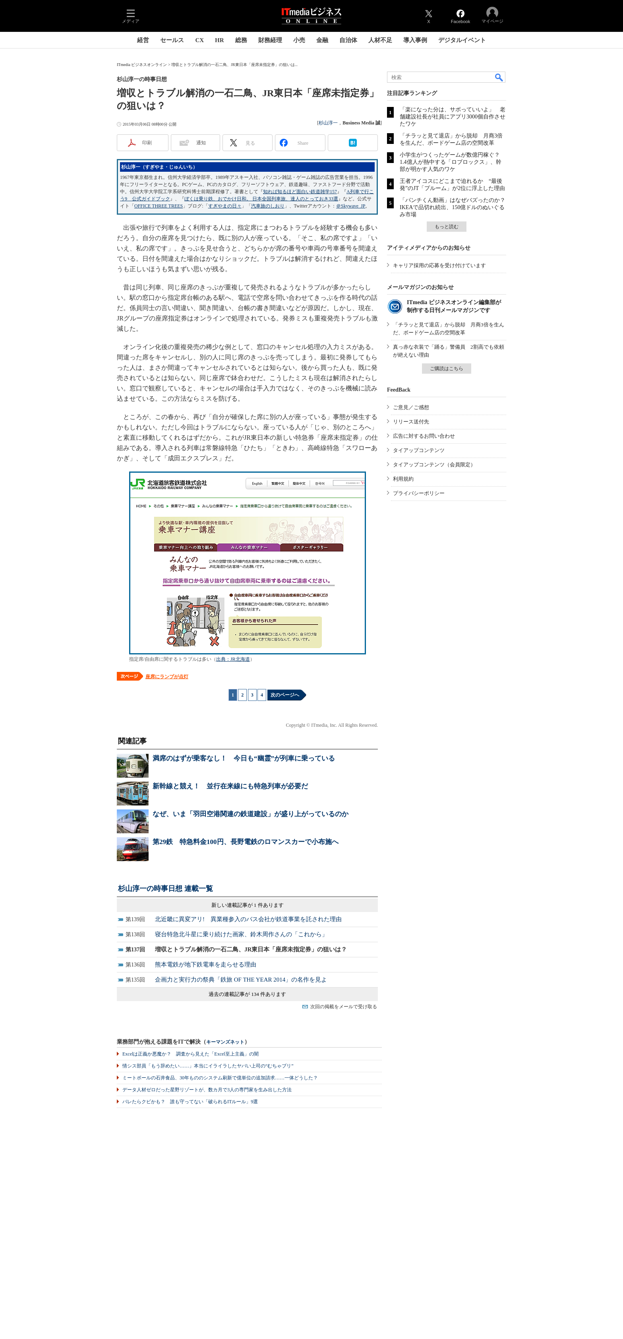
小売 (299, 40)
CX (199, 40)
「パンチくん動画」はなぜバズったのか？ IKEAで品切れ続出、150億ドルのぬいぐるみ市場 (455, 207)
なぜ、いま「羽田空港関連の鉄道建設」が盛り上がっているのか (250, 814)
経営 (143, 40)
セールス (172, 40)
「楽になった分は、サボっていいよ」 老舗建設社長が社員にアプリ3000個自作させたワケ (452, 117)
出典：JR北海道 (233, 659)
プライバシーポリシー (419, 493)
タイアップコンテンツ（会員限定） (434, 465)
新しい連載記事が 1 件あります (247, 905)
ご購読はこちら (446, 368)
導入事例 (415, 40)
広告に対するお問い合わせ (424, 436)
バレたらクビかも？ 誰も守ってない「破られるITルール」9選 (190, 1101)
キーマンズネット (225, 1042)
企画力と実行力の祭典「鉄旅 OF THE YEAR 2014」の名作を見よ (241, 979)
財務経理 (270, 40)
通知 (201, 143)
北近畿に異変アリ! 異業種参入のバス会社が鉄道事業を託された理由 (248, 919)
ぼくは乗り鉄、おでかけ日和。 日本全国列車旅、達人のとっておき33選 (261, 199)
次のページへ (285, 695)
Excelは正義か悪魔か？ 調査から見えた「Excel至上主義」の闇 (190, 1054)
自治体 (348, 40)
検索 (499, 77)
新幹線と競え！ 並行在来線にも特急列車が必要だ (230, 786)
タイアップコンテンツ (419, 450)
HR (219, 40)
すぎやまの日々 (225, 206)
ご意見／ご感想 (411, 407)
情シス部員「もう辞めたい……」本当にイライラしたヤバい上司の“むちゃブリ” (208, 1066)
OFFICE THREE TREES (158, 206)
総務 (241, 40)
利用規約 (403, 479)
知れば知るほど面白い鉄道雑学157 (300, 191)
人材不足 (380, 40)
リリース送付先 (411, 422)
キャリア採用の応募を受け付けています (439, 265)
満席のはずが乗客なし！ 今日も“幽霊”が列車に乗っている (244, 758)
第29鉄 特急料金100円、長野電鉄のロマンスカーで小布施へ (246, 842)
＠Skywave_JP (350, 206)
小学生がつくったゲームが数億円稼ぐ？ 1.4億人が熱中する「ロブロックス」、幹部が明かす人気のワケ (452, 162)
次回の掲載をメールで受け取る (343, 1006)
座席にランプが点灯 (166, 676)
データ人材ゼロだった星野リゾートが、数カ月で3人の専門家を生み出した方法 (207, 1090)
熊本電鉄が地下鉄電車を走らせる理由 (205, 964)
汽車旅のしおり (267, 206)
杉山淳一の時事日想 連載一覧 (165, 889)
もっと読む (447, 226)
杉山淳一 (328, 123)
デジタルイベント (462, 40)
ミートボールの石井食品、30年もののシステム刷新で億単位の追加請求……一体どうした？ (220, 1078)
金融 (322, 40)
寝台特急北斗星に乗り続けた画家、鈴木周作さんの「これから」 (241, 934)
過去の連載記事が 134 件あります (247, 994)
